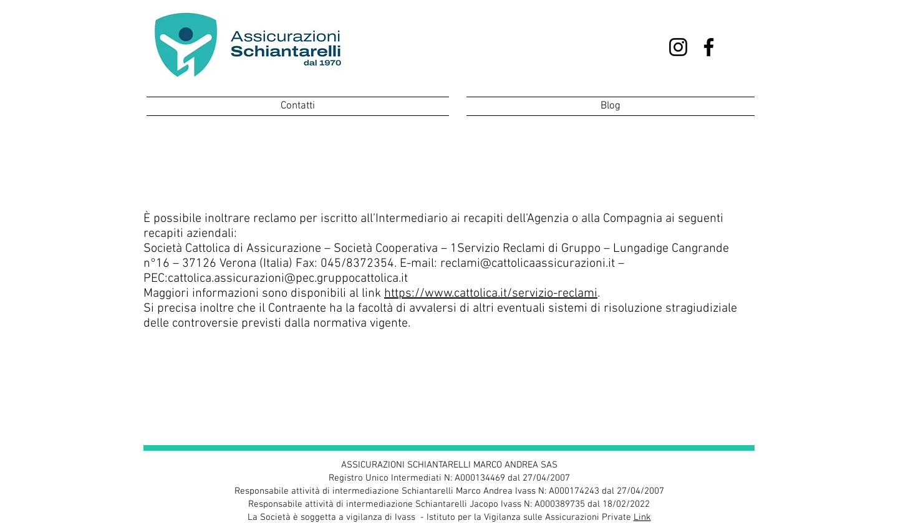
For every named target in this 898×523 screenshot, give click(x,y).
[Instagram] (678, 47)
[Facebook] (709, 47)
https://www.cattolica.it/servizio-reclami (490, 293)
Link (642, 517)
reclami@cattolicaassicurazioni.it (527, 263)
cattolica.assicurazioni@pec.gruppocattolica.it (288, 278)
